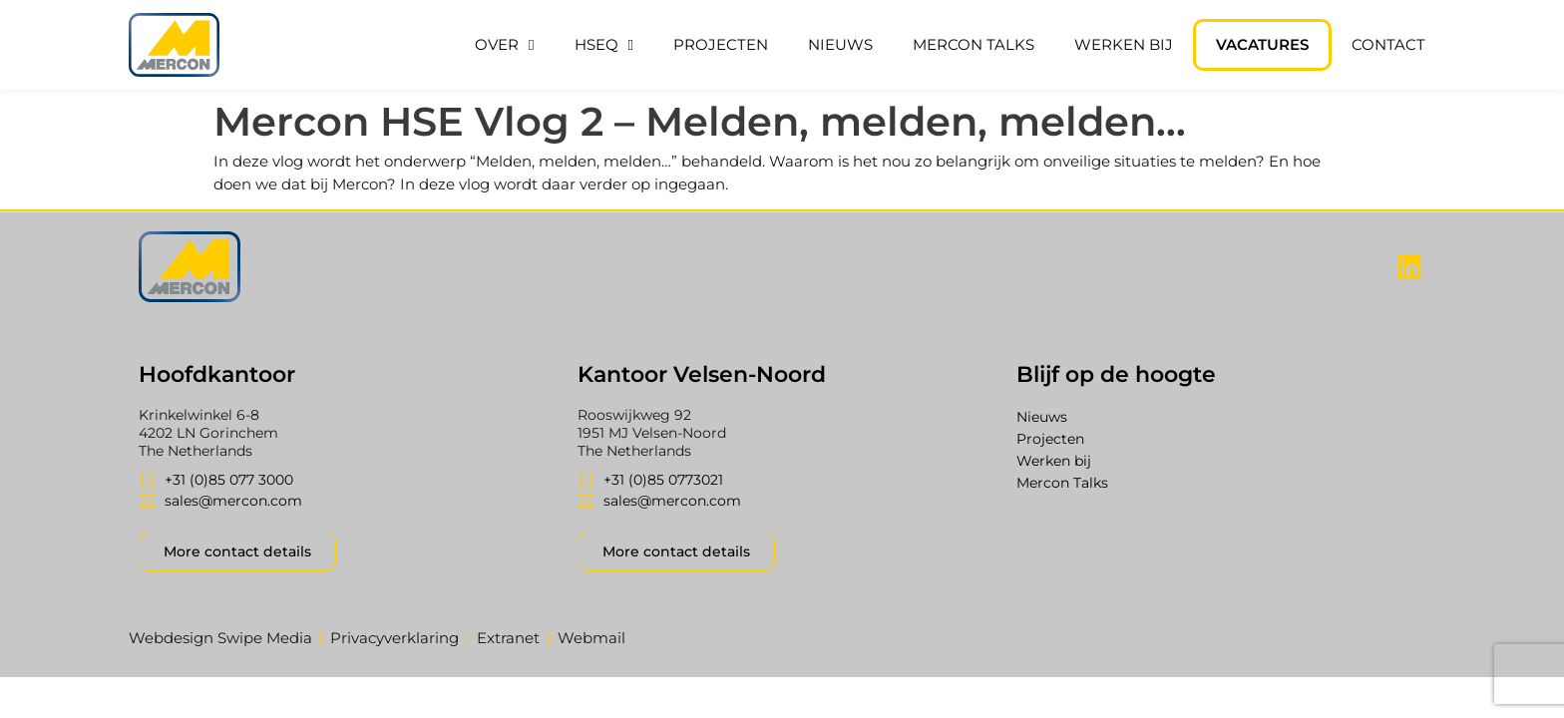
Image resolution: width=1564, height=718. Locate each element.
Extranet (508, 637)
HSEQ (604, 45)
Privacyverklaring (394, 637)
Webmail (591, 637)
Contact (1388, 44)
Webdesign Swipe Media (220, 637)
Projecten (720, 44)
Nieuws (840, 44)
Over (504, 45)
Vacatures (1262, 44)
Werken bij (1123, 44)
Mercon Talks (973, 44)
